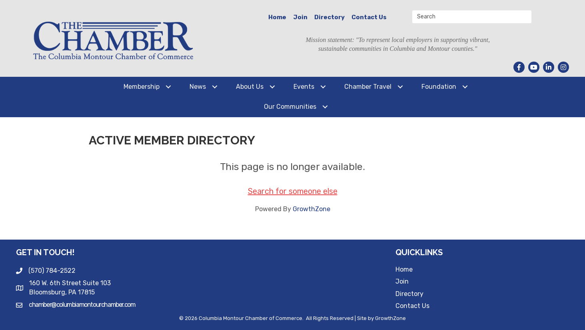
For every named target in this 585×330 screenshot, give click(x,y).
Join (300, 17)
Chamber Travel (367, 86)
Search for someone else (292, 191)
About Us (250, 86)
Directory (329, 17)
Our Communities (290, 106)
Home (277, 17)
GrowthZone (311, 209)
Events (303, 86)
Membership (142, 86)
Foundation (438, 86)
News (198, 86)
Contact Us (369, 17)
